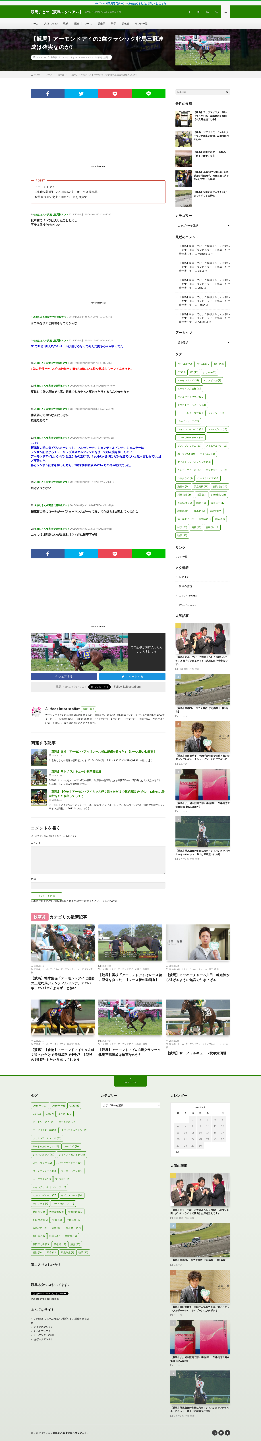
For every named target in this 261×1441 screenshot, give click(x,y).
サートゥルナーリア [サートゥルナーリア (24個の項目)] (190, 413)
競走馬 (101, 23)
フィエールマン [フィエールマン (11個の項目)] (216, 445)
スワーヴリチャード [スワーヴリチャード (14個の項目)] (190, 437)
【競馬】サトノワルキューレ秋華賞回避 (75, 771)
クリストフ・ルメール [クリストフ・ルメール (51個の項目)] (191, 404)
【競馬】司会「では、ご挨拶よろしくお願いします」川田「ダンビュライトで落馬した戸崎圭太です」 (204, 249)
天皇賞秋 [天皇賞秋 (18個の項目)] (201, 486)
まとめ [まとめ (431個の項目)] (209, 372)
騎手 (113, 23)
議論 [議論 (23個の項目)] (220, 519)
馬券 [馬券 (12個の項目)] (196, 527)
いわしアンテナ (42, 1331)
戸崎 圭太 (194, 669)
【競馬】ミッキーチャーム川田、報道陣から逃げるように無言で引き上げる (198, 977)
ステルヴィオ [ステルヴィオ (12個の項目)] (217, 429)
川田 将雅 (183, 669)
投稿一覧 (87, 709)
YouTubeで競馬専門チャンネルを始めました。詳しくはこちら (130, 3)
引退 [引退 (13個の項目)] (201, 494)
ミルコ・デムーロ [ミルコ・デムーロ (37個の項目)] (189, 470)
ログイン (184, 576)
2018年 (65, 57)
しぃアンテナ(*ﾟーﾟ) (44, 1335)
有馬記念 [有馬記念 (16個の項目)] (184, 502)
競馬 (105, 57)
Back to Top (130, 1081)
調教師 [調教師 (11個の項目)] (205, 519)
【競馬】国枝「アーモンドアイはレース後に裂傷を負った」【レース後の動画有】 (102, 751)
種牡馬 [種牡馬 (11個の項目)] (183, 510)
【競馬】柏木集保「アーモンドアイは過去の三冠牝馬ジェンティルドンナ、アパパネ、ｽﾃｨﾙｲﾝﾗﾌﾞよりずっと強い (63, 983)
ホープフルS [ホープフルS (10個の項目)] (186, 453)
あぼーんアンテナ (43, 1339)
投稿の (185, 586)
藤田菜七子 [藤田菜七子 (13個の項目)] (185, 519)
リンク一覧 (141, 23)
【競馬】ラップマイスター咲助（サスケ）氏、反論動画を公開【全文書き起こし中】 (210, 116)
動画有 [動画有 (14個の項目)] (183, 486)
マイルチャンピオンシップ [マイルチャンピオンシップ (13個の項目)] (194, 462)
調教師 (125, 23)
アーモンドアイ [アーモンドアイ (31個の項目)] (188, 380)
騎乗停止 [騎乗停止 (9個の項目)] (212, 527)
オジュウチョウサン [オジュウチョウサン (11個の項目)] (190, 396)
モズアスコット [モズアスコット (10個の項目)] (216, 470)
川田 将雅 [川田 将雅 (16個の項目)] (184, 494)
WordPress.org (187, 604)
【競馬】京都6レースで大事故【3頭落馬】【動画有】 (198, 1260)
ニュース (183, 716)
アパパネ (54, 969)
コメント (36, 842)
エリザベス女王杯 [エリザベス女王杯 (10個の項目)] (189, 388)
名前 (33, 879)
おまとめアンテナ (43, 1327)
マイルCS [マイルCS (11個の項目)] (207, 453)
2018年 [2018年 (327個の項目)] (184, 364)
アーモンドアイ (86, 57)
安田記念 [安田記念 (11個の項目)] (220, 486)
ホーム (34, 23)
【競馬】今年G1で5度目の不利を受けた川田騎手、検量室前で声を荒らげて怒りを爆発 (211, 176)
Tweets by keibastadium (45, 1298)
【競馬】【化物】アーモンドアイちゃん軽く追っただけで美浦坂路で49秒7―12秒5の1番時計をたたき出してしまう (63, 1055)
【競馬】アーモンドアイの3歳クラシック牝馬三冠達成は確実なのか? (129, 1052)
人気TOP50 (50, 23)
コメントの (188, 595)
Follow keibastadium (127, 686)
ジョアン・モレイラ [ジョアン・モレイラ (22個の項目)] (190, 429)
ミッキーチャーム (198, 969)
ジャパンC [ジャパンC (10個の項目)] (216, 413)
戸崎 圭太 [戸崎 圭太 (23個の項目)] (218, 494)
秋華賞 (54, 57)
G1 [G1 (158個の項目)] (219, 364)
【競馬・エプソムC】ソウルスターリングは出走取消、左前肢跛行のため (211, 136)
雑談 (76, 23)
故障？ (138, 969)
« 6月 (176, 1151)
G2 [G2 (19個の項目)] (181, 372)
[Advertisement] (63, 138)
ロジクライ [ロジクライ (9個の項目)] (185, 478)
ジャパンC (184, 859)
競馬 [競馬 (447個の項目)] (199, 510)
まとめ (73, 57)
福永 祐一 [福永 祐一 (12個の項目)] (217, 502)
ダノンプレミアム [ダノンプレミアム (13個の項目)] (189, 445)
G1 (178, 969)
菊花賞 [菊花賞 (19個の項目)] (215, 510)
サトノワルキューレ (212, 1044)
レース (88, 23)
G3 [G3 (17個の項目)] (194, 372)
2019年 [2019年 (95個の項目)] (203, 364)
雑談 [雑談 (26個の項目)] (182, 527)
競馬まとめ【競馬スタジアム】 (70, 1432)
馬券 (65, 23)
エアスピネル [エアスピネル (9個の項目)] (212, 380)
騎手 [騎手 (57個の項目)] (182, 535)
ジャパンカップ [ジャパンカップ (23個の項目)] (188, 421)
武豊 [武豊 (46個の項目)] (201, 502)
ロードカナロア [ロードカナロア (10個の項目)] (208, 478)
